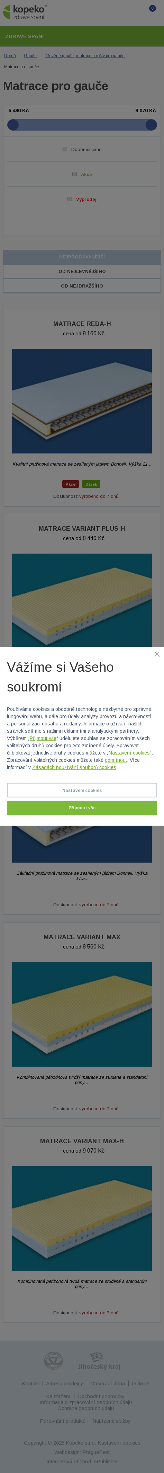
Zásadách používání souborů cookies (74, 767)
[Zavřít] (157, 654)
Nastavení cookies (129, 753)
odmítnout (116, 760)
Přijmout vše (43, 738)
